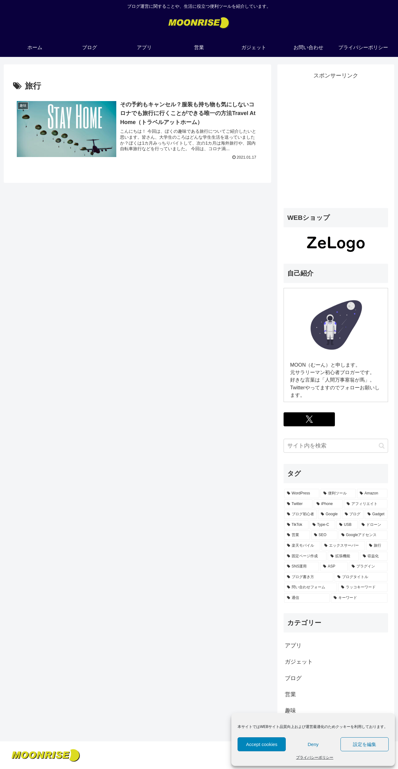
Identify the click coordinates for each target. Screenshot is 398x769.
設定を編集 (364, 744)
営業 (290, 694)
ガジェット (299, 662)
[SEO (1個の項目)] (324, 535)
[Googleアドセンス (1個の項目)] (363, 535)
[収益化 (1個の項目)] (373, 556)
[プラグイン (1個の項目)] (368, 566)
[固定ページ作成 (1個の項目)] (305, 556)
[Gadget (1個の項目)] (376, 514)
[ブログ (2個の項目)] (352, 514)
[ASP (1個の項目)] (334, 566)
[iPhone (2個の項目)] (328, 504)
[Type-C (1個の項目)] (322, 525)
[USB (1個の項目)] (347, 525)
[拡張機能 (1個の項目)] (343, 556)
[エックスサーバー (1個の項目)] (343, 545)
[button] (381, 445)
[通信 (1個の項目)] (307, 598)
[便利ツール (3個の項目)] (338, 493)
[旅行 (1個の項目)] (376, 545)
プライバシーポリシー (314, 757)
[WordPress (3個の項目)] (301, 493)
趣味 (290, 710)
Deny (313, 744)
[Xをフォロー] (309, 419)
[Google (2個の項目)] (329, 514)
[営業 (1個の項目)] (297, 535)
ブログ (293, 678)
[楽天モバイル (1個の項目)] (302, 545)
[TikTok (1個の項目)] (296, 525)
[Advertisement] (336, 144)
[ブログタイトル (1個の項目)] (361, 577)
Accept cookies (261, 744)
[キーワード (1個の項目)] (359, 598)
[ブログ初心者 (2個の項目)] (300, 514)
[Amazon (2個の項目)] (372, 493)
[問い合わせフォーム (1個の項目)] (310, 587)
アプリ (293, 645)
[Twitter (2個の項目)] (298, 504)
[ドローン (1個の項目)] (373, 525)
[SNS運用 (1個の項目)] (301, 566)
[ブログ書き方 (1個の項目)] (308, 577)
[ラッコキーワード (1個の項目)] (362, 587)
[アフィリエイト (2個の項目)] (365, 504)
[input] (336, 446)
